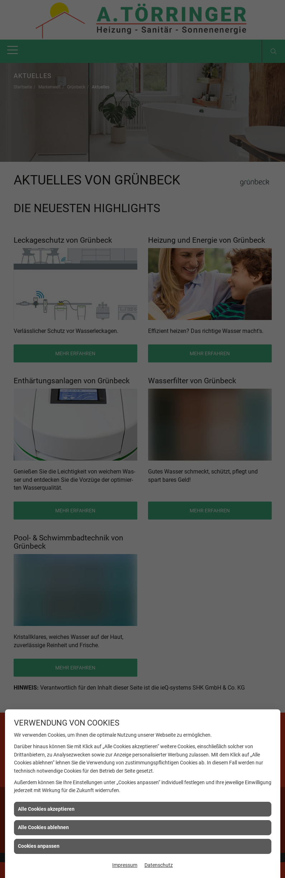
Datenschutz (158, 865)
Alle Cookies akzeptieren (46, 809)
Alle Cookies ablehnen (43, 827)
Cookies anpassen (39, 846)
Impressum (124, 865)
